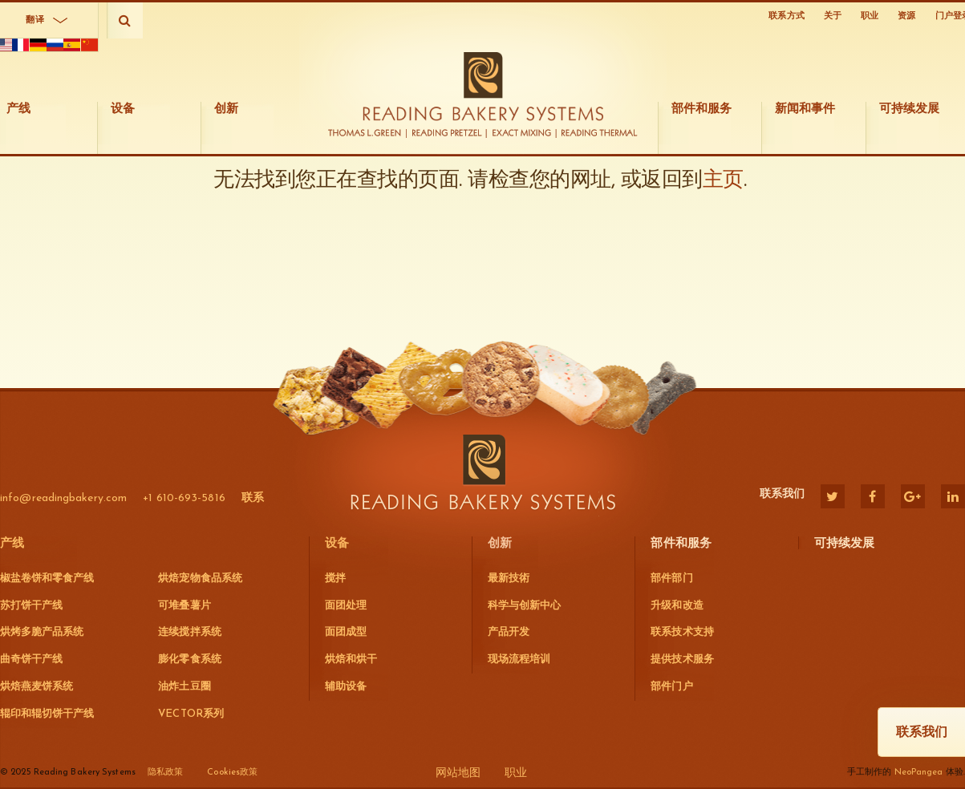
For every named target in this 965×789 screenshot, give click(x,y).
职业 (869, 16)
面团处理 (346, 606)
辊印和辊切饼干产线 (47, 714)
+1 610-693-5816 (184, 498)
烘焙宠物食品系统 (199, 578)
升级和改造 (677, 606)
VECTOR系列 (190, 714)
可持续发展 (844, 544)
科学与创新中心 (524, 606)
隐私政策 (165, 772)
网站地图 (458, 773)
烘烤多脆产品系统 (41, 632)
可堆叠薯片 (184, 606)
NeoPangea (919, 772)
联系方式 (786, 16)
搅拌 (335, 578)
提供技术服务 (682, 659)
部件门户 (671, 687)
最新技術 (508, 578)
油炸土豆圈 (184, 687)
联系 (252, 498)
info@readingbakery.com (63, 498)
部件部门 (671, 578)
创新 (500, 544)
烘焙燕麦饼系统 (36, 687)
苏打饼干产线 (31, 606)
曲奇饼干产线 (31, 659)
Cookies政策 (232, 772)
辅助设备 (346, 687)
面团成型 (346, 632)
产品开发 (508, 632)
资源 (906, 16)
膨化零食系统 (189, 659)
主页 (723, 295)
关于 (832, 16)
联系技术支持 (682, 632)
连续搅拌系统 (189, 632)
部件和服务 (681, 544)
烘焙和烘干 (351, 659)
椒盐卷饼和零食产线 (47, 578)
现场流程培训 (519, 659)
